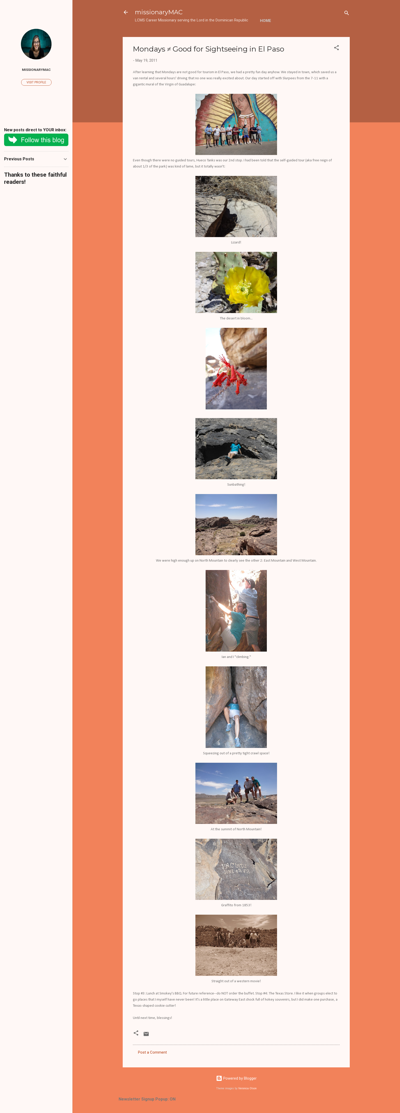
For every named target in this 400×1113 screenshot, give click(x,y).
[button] (336, 49)
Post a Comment (152, 1052)
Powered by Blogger (236, 1078)
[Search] (347, 14)
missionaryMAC (159, 12)
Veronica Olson (247, 1088)
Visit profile (36, 82)
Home (265, 20)
